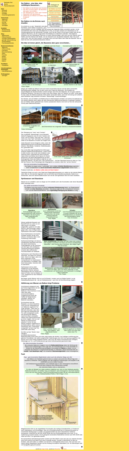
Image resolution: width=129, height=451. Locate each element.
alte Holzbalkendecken (55, 18)
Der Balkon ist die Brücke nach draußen (35, 8)
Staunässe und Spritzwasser (31, 14)
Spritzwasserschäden (54, 14)
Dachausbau (55, 16)
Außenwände (55, 20)
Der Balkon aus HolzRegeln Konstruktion (55, 9)
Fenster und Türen (54, 13)
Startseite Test (8, 2)
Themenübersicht (9, 6)
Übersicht (57, 448)
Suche (6, 4)
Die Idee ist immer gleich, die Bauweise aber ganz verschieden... (35, 10)
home (64, 448)
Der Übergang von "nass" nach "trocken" (35, 12)
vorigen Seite (44, 448)
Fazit (24, 18)
